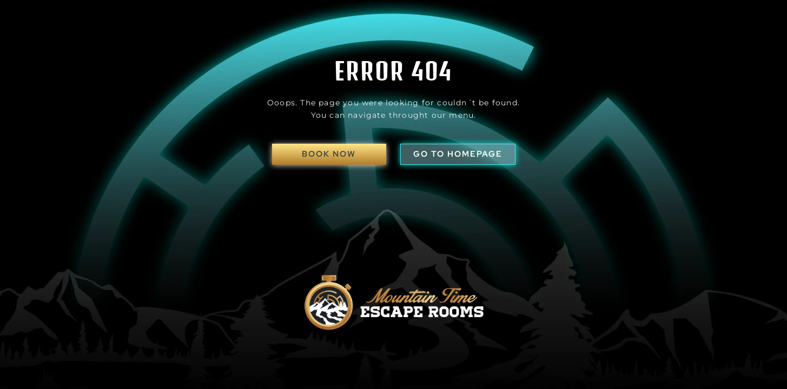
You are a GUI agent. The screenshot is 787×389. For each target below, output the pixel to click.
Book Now (329, 154)
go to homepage (457, 154)
